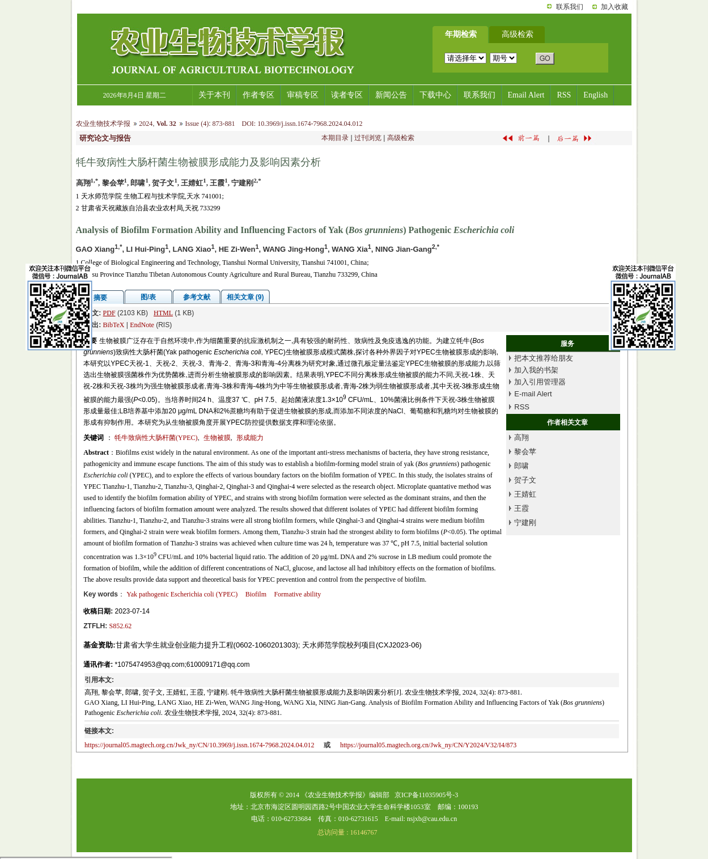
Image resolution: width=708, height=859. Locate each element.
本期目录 (335, 138)
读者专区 (347, 95)
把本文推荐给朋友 (543, 358)
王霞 (521, 508)
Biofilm (255, 594)
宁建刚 (525, 522)
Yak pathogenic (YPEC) (182, 594)
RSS (564, 95)
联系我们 (569, 7)
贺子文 (525, 480)
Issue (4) (197, 124)
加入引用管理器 (540, 382)
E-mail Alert (533, 394)
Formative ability (297, 594)
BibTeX (114, 325)
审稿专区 (303, 95)
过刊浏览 (367, 138)
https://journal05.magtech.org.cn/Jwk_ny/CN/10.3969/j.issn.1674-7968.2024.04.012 (199, 745)
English (595, 95)
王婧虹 (525, 494)
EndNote (142, 325)
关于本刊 (214, 95)
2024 (145, 124)
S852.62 (120, 626)
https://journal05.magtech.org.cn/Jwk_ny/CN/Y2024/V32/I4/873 (428, 745)
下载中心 (435, 95)
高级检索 (400, 138)
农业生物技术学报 (103, 124)
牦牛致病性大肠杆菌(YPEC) (156, 438)
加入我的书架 (536, 370)
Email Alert (526, 95)
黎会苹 (525, 451)
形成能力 (250, 438)
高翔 (521, 437)
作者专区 (258, 95)
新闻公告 (391, 95)
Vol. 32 (166, 124)
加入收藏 (614, 7)
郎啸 (521, 466)
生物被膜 (217, 438)
